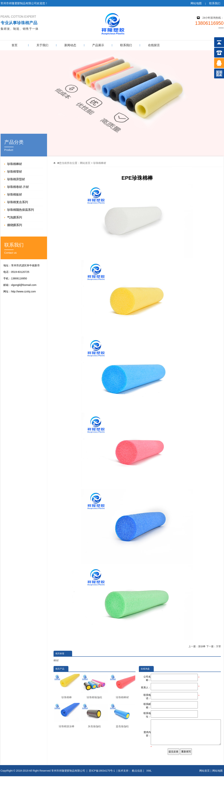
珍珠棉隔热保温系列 (20, 209)
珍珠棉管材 (14, 171)
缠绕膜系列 (14, 225)
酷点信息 (137, 779)
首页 (14, 45)
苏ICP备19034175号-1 (102, 779)
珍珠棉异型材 (16, 179)
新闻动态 (70, 45)
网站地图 (196, 3)
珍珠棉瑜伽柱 (94, 686)
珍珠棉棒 (67, 686)
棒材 (56, 660)
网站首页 (85, 162)
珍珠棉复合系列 (17, 202)
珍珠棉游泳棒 (67, 715)
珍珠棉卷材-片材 (18, 186)
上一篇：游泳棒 (196, 646)
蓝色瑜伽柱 (122, 715)
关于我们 (42, 45)
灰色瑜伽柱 (94, 715)
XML (149, 779)
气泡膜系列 (14, 217)
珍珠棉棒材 (14, 164)
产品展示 (98, 45)
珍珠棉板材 (14, 194)
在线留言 (154, 45)
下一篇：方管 (213, 646)
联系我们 (214, 3)
